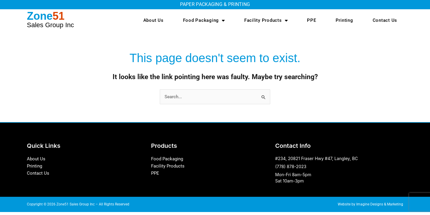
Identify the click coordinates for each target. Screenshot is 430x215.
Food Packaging (204, 20)
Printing (344, 20)
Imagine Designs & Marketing (379, 204)
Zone (50, 19)
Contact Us (385, 20)
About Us (153, 20)
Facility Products (266, 20)
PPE (311, 20)
